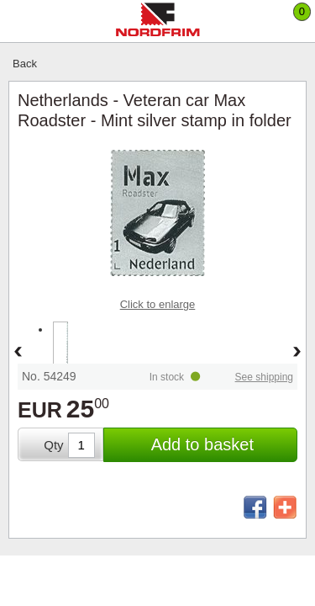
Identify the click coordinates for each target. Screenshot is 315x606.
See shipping (264, 377)
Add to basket (202, 444)
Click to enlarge (158, 304)
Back (25, 63)
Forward (297, 353)
